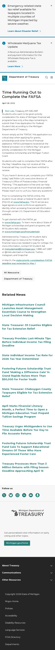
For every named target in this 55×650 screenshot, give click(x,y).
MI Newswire (11, 272)
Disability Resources (15, 623)
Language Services (15, 630)
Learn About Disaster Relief (24, 31)
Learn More (15, 66)
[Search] (46, 77)
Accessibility (11, 615)
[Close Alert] (51, 5)
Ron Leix (9, 111)
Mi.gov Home (12, 601)
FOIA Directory (12, 637)
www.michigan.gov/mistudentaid (22, 232)
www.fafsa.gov (21, 202)
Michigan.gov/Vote (17, 543)
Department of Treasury (18, 279)
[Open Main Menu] (51, 77)
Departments (12, 644)
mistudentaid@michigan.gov (20, 249)
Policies (9, 608)
